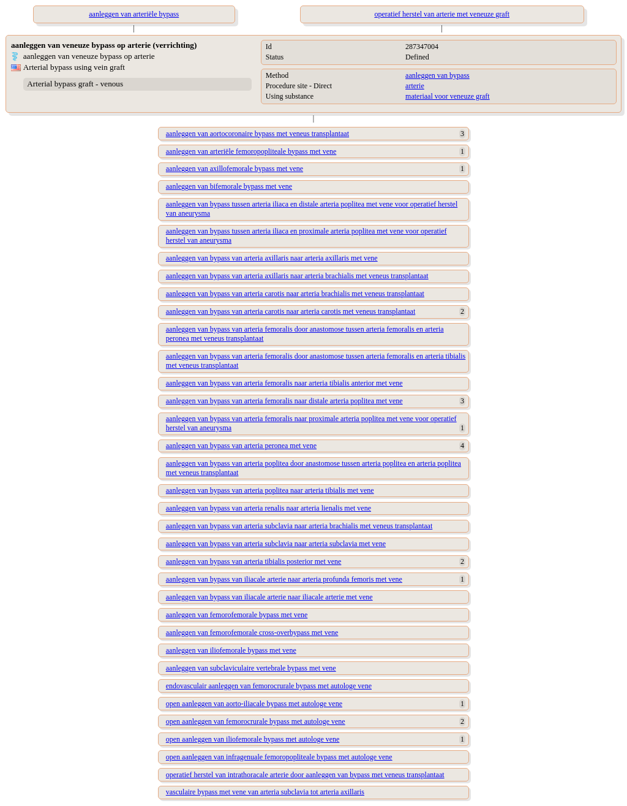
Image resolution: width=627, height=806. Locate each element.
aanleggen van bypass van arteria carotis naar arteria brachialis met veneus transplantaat (295, 293)
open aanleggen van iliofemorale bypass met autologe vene (253, 739)
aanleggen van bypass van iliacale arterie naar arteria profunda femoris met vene (284, 579)
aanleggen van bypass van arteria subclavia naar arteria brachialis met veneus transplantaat (299, 526)
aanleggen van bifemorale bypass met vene (229, 186)
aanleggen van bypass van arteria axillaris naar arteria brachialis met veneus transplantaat (297, 276)
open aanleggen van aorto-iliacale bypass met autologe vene (254, 703)
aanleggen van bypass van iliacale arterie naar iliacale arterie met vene (269, 597)
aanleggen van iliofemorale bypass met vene (231, 650)
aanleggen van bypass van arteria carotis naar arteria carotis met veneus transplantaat (290, 311)
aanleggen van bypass (437, 75)
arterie (414, 86)
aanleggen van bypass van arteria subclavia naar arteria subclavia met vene (276, 543)
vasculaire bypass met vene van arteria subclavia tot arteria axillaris (265, 792)
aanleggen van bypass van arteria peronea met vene (241, 445)
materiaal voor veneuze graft (447, 96)
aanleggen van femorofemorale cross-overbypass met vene (252, 632)
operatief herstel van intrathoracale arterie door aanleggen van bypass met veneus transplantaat (305, 774)
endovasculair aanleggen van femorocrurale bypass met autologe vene (269, 686)
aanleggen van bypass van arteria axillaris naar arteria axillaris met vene (272, 258)
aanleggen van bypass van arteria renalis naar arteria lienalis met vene (268, 508)
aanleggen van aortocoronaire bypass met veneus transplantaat (257, 133)
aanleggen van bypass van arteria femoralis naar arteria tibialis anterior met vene (284, 383)
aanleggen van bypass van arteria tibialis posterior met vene (254, 561)
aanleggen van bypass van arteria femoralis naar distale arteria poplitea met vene (284, 401)
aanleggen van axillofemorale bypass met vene (234, 168)
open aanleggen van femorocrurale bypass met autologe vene (255, 721)
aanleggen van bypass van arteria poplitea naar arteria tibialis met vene (270, 490)
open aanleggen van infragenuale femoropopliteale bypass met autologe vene (279, 757)
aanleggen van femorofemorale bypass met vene (237, 614)
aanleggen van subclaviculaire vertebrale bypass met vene (251, 668)
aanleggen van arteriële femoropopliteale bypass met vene (251, 151)
